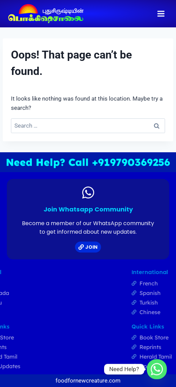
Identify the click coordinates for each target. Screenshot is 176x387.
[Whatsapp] (157, 369)
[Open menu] (161, 14)
